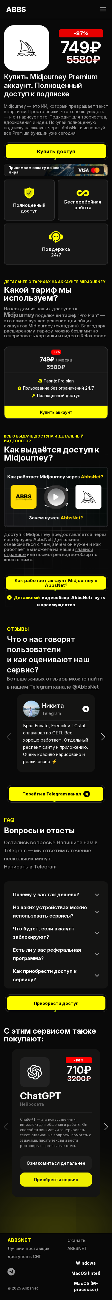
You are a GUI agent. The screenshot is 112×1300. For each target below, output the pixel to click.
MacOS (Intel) (85, 1273)
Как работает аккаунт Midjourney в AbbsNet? (56, 583)
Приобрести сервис (56, 1179)
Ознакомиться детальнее (56, 1163)
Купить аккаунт (56, 412)
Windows (86, 1263)
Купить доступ (56, 151)
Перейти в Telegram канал (56, 794)
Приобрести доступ (56, 1003)
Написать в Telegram (30, 867)
